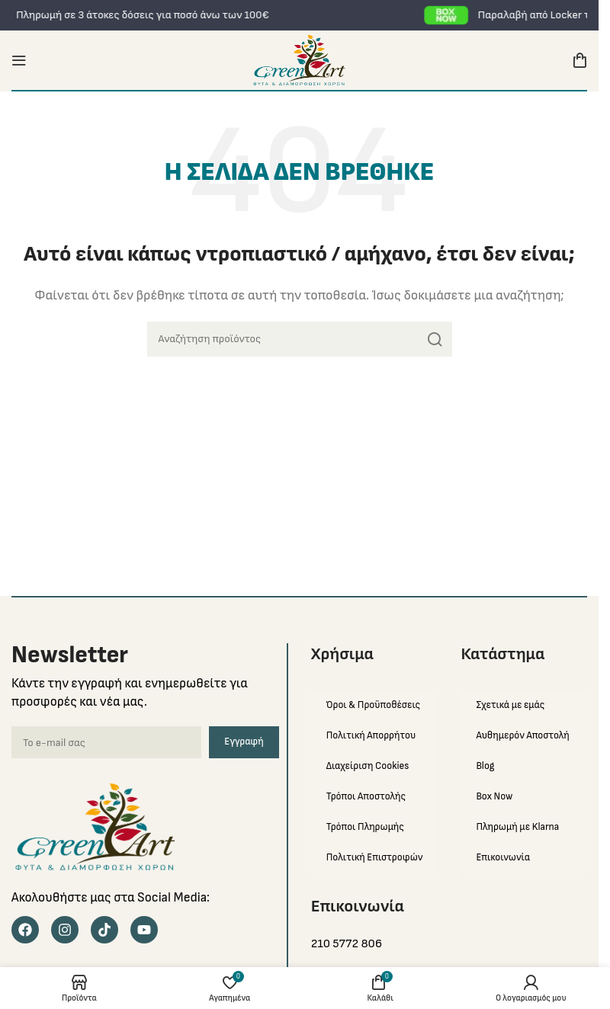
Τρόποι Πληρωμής (365, 827)
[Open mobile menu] (19, 60)
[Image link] (95, 826)
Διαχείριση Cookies (367, 766)
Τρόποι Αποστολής (366, 796)
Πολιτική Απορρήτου (371, 735)
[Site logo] (299, 60)
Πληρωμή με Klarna (517, 827)
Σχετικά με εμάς (510, 705)
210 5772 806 (346, 944)
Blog (485, 766)
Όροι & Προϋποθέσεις (373, 705)
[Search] (299, 339)
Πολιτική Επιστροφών (374, 857)
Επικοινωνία (502, 857)
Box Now (494, 796)
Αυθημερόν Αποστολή (522, 735)
